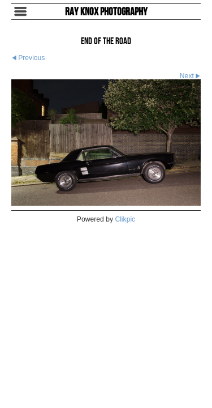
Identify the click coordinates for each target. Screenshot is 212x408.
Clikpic (125, 219)
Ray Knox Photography (106, 11)
